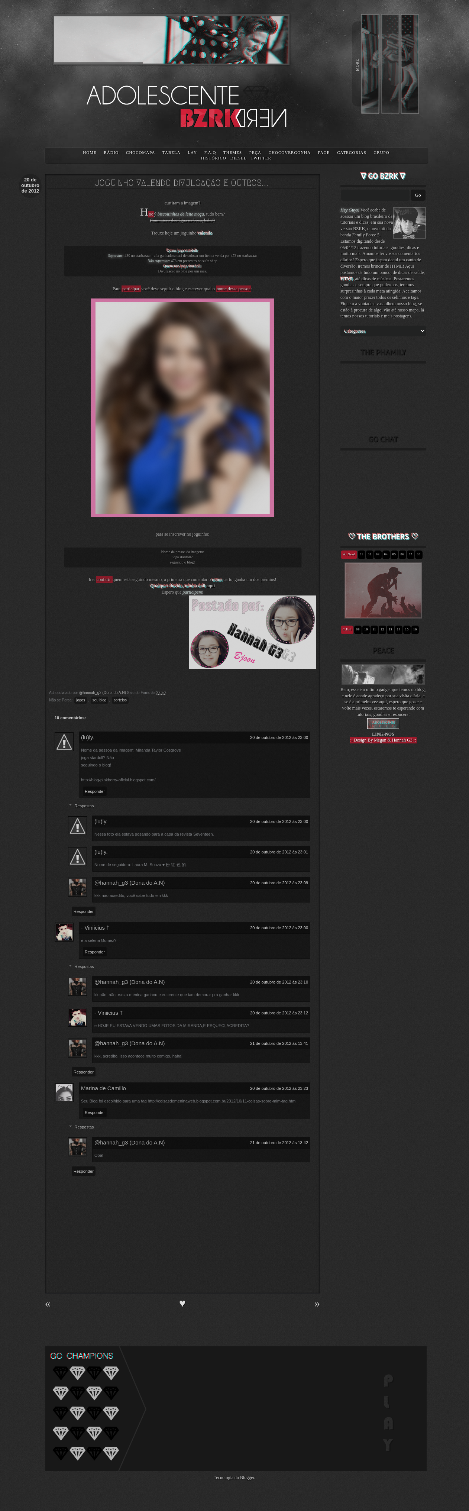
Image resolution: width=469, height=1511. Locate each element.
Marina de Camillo (103, 1088)
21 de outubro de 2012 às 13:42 (279, 1142)
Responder (95, 791)
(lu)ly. (87, 737)
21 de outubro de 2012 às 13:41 (279, 1043)
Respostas (84, 806)
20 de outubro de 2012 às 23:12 (279, 1013)
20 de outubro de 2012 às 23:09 (279, 883)
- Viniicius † (95, 927)
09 (358, 629)
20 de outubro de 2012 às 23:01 (279, 852)
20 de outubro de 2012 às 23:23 (279, 1088)
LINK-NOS (383, 734)
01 (361, 554)
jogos (80, 700)
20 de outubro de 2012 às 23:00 (279, 737)
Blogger (247, 1477)
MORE (357, 65)
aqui (210, 585)
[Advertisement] (383, 878)
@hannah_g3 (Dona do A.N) (129, 882)
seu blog (100, 700)
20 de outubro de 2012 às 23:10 (279, 982)
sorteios (120, 700)
